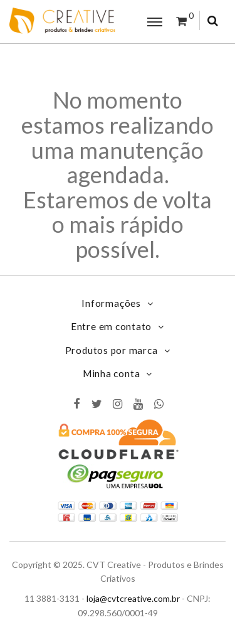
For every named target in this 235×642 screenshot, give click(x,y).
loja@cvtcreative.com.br (133, 598)
